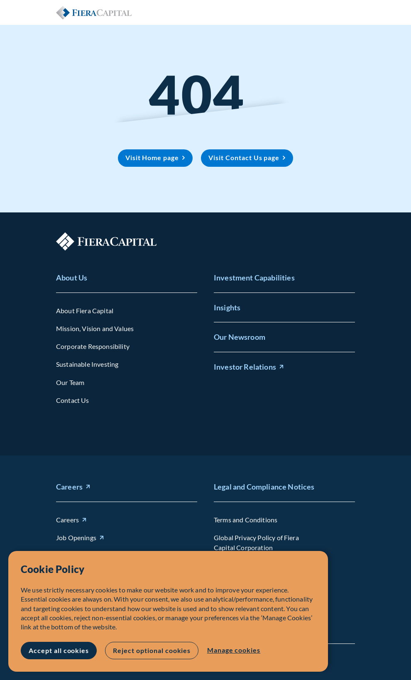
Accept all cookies (59, 650)
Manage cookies (233, 650)
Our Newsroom (239, 336)
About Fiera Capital (84, 310)
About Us (71, 277)
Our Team (70, 382)
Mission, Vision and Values (95, 328)
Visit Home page (152, 157)
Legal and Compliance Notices (264, 486)
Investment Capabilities (254, 277)
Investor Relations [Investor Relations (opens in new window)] (245, 366)
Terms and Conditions (245, 520)
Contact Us (72, 400)
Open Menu (348, 12)
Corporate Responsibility (93, 346)
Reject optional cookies (152, 650)
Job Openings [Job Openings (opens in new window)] (76, 537)
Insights (227, 307)
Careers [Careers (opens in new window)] (69, 486)
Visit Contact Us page (243, 157)
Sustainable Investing (87, 364)
